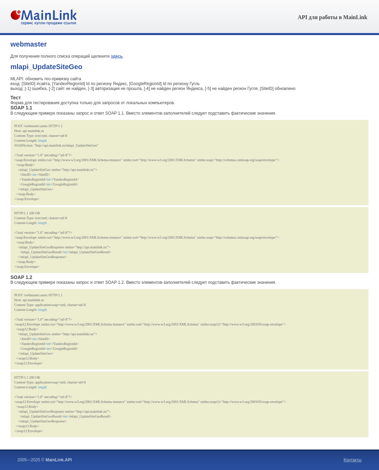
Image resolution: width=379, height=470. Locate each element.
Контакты (353, 459)
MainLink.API (59, 459)
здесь (117, 56)
